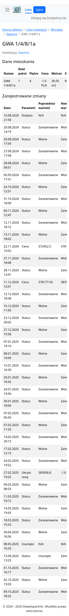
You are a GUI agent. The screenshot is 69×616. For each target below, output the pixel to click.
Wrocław (57, 30)
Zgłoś (39, 10)
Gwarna (11, 34)
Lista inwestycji (36, 30)
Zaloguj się (38, 18)
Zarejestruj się (56, 18)
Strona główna (12, 30)
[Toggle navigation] (7, 9)
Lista (28, 10)
